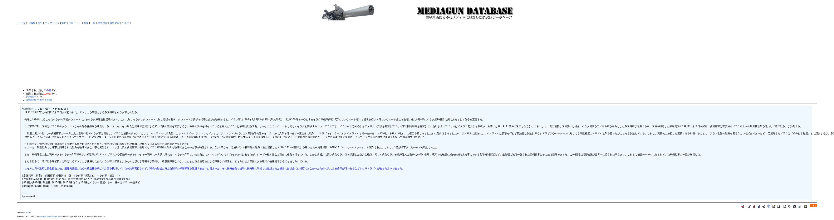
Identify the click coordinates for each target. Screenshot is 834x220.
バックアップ (52, 22)
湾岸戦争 (31, 96)
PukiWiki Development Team (50, 217)
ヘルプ (125, 22)
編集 (32, 22)
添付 (64, 22)
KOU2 (28, 213)
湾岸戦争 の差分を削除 (39, 100)
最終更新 (115, 22)
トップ (22, 22)
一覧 (92, 22)
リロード (74, 22)
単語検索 (103, 22)
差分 (40, 22)
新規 (86, 22)
